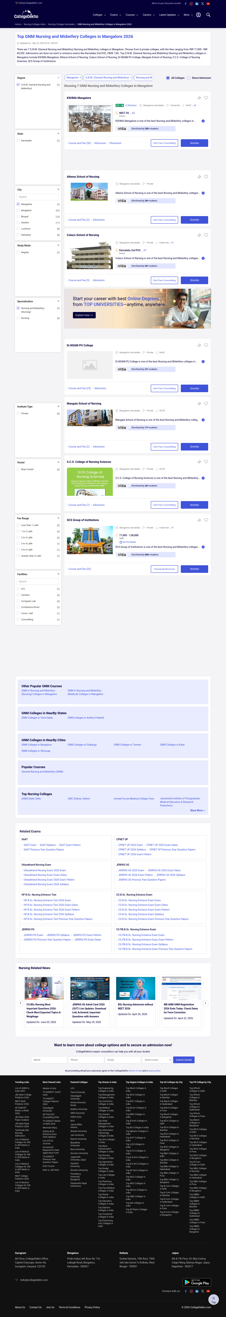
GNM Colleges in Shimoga (36, 750)
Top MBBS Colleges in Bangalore (194, 1229)
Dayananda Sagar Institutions (78, 1184)
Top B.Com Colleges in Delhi (169, 1187)
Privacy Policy (92, 1307)
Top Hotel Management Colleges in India (106, 1124)
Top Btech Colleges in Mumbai (169, 1096)
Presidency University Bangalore (75, 1177)
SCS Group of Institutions (83, 520)
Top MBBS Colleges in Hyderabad (194, 1213)
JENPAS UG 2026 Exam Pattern (135, 875)
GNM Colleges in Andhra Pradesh (86, 717)
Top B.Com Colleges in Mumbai (169, 1194)
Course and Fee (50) (80, 143)
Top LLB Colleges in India (135, 1145)
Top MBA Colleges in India (135, 1197)
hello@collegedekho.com (30, 3)
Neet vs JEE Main (51, 1170)
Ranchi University (78, 1139)
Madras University (78, 1109)
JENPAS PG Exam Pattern (87, 935)
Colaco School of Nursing (83, 235)
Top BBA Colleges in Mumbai (169, 1161)
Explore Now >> (84, 315)
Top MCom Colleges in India (136, 1191)
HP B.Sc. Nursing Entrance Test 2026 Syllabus (49, 914)
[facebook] (185, 4)
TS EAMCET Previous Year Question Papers (50, 1159)
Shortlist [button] (194, 143)
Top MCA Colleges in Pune (198, 1150)
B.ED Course (48, 1166)
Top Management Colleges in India (106, 1096)
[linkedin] (197, 4)
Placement (115, 143)
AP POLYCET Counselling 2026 (51, 1116)
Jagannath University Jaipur (78, 1158)
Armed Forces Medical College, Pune (134, 798)
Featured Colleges (79, 1082)
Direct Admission (198, 77)
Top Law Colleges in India (106, 1176)
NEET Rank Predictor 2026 (22, 1102)
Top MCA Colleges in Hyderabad (198, 1143)
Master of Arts (49, 1088)
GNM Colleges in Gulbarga (82, 744)
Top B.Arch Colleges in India (136, 1122)
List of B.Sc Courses (48, 1142)
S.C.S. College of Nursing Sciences (89, 462)
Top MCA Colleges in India (135, 1178)
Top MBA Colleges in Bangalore (198, 1189)
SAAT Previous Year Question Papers (44, 849)
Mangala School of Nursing (84, 403)
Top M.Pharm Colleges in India (136, 1211)
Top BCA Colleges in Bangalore (169, 1148)
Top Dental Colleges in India (106, 1196)
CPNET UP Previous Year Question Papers (172, 849)
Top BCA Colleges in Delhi (169, 1122)
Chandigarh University (48, 1109)
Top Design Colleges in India (106, 1169)
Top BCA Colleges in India (135, 1096)
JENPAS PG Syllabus (58, 935)
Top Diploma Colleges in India (106, 1209)
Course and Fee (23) (80, 388)
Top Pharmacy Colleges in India (106, 1183)
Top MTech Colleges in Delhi (197, 1089)
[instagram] (191, 4)
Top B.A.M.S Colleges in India (137, 1158)
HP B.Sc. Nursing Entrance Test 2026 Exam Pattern (52, 909)
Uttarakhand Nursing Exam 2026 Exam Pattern (49, 879)
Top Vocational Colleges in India (106, 1215)
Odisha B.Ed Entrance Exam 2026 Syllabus (50, 1134)
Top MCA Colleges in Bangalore (198, 1156)
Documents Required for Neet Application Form (51, 1150)
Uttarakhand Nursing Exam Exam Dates (45, 875)
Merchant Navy (50, 1127)
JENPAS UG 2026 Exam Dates (164, 870)
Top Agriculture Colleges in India (106, 1163)
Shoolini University (79, 1170)
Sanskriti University (75, 1165)
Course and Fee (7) (79, 505)
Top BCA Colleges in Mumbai (169, 1128)
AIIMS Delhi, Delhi (31, 798)
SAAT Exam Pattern (70, 845)
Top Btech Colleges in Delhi (169, 1089)
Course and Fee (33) (80, 569)
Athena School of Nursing (83, 176)
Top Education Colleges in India (106, 1202)
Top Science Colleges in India (106, 1115)
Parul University (77, 1092)
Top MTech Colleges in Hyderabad (194, 1107)
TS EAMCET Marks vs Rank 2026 (51, 1122)
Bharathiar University (75, 1144)
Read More (203, 121)
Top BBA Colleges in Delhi (169, 1154)
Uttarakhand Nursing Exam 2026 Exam (45, 870)
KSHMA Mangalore (79, 98)
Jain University (77, 1135)
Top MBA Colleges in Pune (198, 1183)
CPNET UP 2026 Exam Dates (162, 845)
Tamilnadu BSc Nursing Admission (22, 1133)
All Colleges (174, 77)
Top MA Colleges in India (135, 1204)
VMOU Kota (75, 1117)
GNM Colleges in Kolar (172, 744)
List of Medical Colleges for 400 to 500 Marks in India (22, 1155)
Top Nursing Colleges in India (106, 1156)
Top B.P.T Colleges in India (135, 1139)
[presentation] (20, 1003)
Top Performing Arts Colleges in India (105, 1223)
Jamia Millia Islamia (76, 1126)
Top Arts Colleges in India (106, 1141)
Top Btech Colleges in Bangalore (169, 1115)
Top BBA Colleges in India (135, 1115)
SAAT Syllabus (48, 845)
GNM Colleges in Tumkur (127, 744)
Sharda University (78, 1131)
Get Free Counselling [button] (164, 143)
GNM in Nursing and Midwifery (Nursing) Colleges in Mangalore (39, 692)
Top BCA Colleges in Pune (169, 1141)
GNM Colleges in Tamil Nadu (37, 717)
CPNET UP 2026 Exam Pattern (134, 854)
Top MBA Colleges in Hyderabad (198, 1176)
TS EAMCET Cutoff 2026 (51, 1093)
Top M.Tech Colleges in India (137, 1171)
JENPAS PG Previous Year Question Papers (47, 939)
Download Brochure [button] (164, 569)
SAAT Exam (30, 845)
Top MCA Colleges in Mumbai (198, 1137)
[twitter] (202, 4)
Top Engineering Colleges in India (106, 1089)
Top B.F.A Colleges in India (136, 1152)
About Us (20, 1307)
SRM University (77, 1113)
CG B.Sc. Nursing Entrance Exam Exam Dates (143, 904)
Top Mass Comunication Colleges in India (106, 1149)
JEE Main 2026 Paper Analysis (22, 1118)
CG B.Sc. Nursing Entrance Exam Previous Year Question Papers (153, 919)
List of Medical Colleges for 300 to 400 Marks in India (22, 1143)
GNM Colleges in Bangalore (37, 744)
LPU (72, 1088)
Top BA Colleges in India (137, 1127)
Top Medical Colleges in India (106, 1109)
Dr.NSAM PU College (80, 345)
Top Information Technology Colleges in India (106, 1133)
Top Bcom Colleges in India (136, 1109)
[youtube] (208, 4)
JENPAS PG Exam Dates (88, 939)
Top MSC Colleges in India (135, 1184)
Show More (196, 810)
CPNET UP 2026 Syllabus (132, 849)
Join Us (50, 1307)
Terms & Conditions (69, 1307)
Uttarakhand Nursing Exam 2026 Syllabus (46, 884)
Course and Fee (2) (79, 219)
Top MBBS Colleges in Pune (197, 1221)
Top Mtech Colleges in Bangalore (194, 1123)
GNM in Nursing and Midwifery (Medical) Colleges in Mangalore (85, 692)
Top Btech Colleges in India (136, 1089)
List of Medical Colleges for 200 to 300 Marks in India (22, 1186)
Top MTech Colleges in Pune (197, 1114)
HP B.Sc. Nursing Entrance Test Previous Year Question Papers (58, 919)
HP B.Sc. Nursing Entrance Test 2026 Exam (47, 900)
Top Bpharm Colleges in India (137, 1132)
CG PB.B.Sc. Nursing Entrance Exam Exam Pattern (145, 939)
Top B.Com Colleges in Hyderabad (169, 1200)
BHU (72, 1121)
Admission (100, 143)
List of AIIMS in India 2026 (22, 1089)
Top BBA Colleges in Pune (169, 1174)
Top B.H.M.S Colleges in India (137, 1165)
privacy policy (153, 1070)
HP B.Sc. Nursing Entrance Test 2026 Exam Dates (51, 904)
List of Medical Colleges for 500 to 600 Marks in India (22, 1168)
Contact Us (35, 1307)
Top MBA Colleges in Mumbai (198, 1169)
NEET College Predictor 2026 (22, 1177)
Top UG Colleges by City (171, 1082)
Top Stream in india (107, 1082)
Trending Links (22, 1082)
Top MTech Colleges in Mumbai (194, 1098)
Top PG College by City (200, 1082)
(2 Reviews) (131, 105)
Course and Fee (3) (79, 280)
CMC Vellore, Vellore (79, 798)
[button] (206, 98)
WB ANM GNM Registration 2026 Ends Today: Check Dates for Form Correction (181, 1008)
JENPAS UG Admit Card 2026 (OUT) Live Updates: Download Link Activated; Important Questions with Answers (89, 1010)
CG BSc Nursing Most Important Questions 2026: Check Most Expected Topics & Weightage (43, 1010)
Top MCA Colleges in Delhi (198, 1130)
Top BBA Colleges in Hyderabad (169, 1168)
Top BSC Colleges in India (135, 1102)
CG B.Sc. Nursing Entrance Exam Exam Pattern (144, 909)
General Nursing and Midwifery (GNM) (42, 771)
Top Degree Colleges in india (139, 1082)
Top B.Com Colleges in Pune (169, 1207)
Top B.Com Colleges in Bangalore (169, 1213)
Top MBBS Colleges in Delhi (197, 1196)
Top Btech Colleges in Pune (169, 1109)
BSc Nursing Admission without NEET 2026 (135, 1006)
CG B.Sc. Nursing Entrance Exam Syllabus (141, 914)
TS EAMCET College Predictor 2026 (51, 1101)
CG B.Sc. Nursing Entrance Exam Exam (139, 900)
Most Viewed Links (52, 1082)
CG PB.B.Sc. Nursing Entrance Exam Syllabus (143, 944)
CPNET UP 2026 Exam (130, 845)
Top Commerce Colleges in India (106, 1102)
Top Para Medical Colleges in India (106, 1189)
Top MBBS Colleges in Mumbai (194, 1204)
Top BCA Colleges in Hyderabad (169, 1135)
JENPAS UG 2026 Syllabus (170, 875)
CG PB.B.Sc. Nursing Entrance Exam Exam (141, 935)
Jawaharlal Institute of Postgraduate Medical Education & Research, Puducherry (180, 802)
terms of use (135, 1070)
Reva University (77, 1149)
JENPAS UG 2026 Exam (131, 870)
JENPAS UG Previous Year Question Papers (142, 879)
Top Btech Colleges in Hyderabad (169, 1102)
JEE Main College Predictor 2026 (23, 1096)
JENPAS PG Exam (33, 935)
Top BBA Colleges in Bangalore (169, 1181)
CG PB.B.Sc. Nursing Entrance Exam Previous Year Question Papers (155, 949)
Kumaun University (79, 1153)
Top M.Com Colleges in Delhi (197, 1163)
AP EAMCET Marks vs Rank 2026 (22, 1111)
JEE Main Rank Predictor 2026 (22, 1125)
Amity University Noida (78, 1104)
